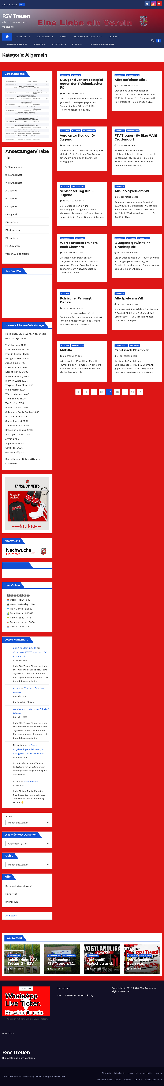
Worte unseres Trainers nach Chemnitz (78, 245)
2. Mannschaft (13, 174)
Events (39, 44)
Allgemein (65, 75)
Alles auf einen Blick (131, 80)
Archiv (8, 816)
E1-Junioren (12, 222)
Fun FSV (77, 44)
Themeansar (60, 1076)
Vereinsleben (77, 345)
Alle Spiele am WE (129, 298)
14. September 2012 (127, 304)
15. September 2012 (73, 308)
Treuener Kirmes (16, 44)
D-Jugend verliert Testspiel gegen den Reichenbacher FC (81, 84)
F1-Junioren (12, 238)
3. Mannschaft (13, 182)
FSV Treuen (16, 16)
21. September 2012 (127, 197)
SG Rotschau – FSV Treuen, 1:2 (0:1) (60, 963)
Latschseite (45, 36)
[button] (152, 40)
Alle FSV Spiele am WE (132, 191)
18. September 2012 (73, 253)
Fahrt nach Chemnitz (132, 350)
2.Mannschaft (14, 956)
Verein (113, 36)
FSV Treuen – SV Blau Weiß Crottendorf (136, 137)
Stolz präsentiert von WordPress (17, 1076)
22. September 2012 (73, 201)
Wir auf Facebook (16, 565)
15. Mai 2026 (96, 969)
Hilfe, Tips (11, 893)
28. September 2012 (73, 94)
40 (132, 391)
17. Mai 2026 (16, 969)
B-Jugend (11, 198)
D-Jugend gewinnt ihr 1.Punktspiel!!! (132, 245)
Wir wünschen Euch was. (140, 962)
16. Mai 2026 (56, 969)
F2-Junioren (12, 245)
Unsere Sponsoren (101, 44)
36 (101, 391)
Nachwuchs (31, 781)
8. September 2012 (127, 356)
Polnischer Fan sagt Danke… (76, 300)
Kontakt (58, 44)
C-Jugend (11, 206)
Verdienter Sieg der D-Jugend (77, 137)
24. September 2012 (127, 86)
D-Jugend (11, 214)
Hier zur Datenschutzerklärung (75, 995)
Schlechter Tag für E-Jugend (76, 193)
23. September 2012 (127, 145)
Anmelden (11, 915)
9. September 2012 (73, 356)
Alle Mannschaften (87, 36)
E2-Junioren (12, 230)
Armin (16, 688)
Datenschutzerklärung (18, 886)
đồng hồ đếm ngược (24, 647)
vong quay (19, 709)
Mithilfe (66, 350)
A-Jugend (11, 190)
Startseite (22, 36)
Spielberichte (133, 75)
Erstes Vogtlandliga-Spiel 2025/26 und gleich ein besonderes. (28, 749)
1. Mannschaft (13, 167)
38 (117, 391)
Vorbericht (93, 956)
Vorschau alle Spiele (17, 253)
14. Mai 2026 (136, 969)
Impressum (12, 901)
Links (63, 36)
